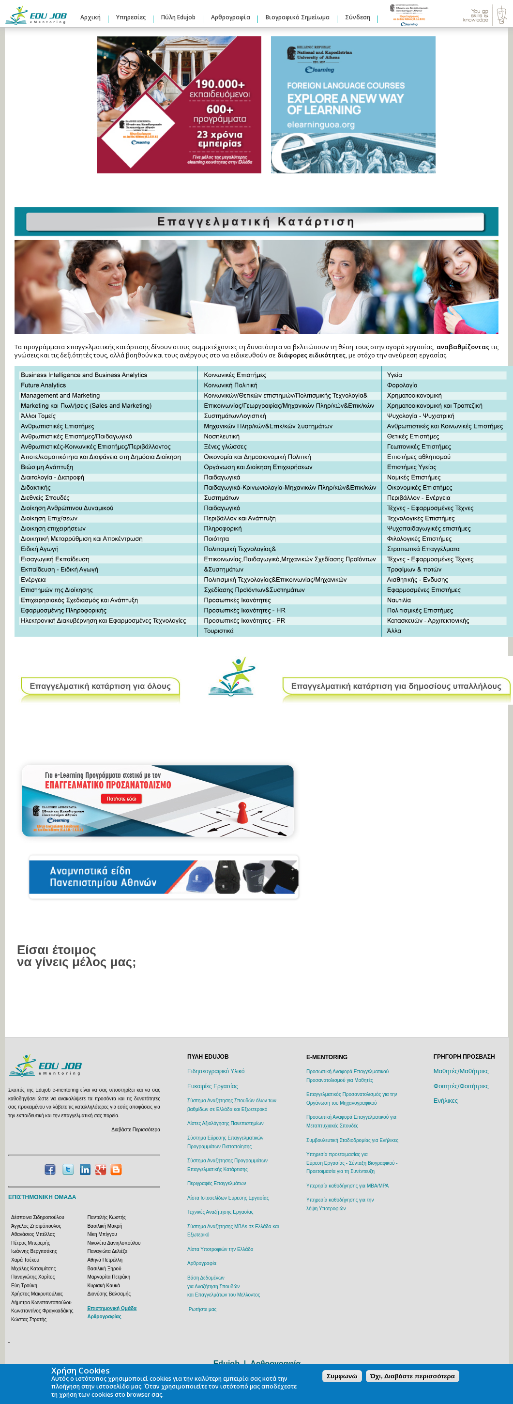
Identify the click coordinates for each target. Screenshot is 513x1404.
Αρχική (90, 17)
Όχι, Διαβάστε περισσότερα (412, 1376)
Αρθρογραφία (230, 17)
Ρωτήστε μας (202, 1309)
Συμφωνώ (342, 1376)
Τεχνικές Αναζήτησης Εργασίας (220, 1212)
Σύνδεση (357, 17)
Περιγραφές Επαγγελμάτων (216, 1183)
